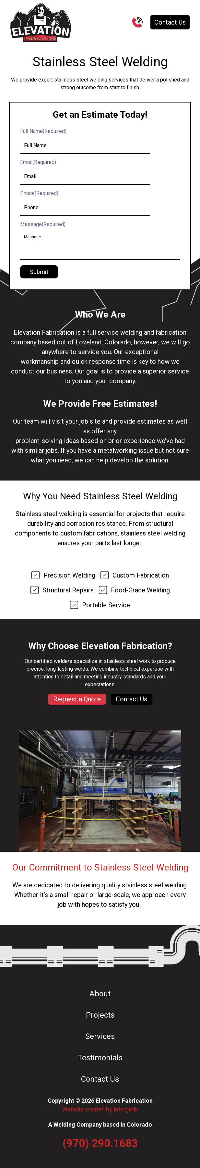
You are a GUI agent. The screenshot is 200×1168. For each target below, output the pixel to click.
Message (42, 224)
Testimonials (100, 1057)
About (100, 993)
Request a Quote (77, 699)
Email (38, 162)
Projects (100, 1015)
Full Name (43, 131)
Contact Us (170, 22)
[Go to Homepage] (40, 22)
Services (100, 1036)
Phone (39, 193)
